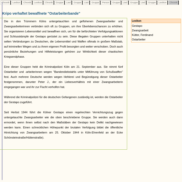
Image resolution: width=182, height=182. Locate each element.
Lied (68, 2)
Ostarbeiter (138, 39)
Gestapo (137, 25)
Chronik (5, 2)
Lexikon (16, 2)
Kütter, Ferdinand (142, 34)
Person (105, 2)
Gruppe (59, 2)
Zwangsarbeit (140, 30)
